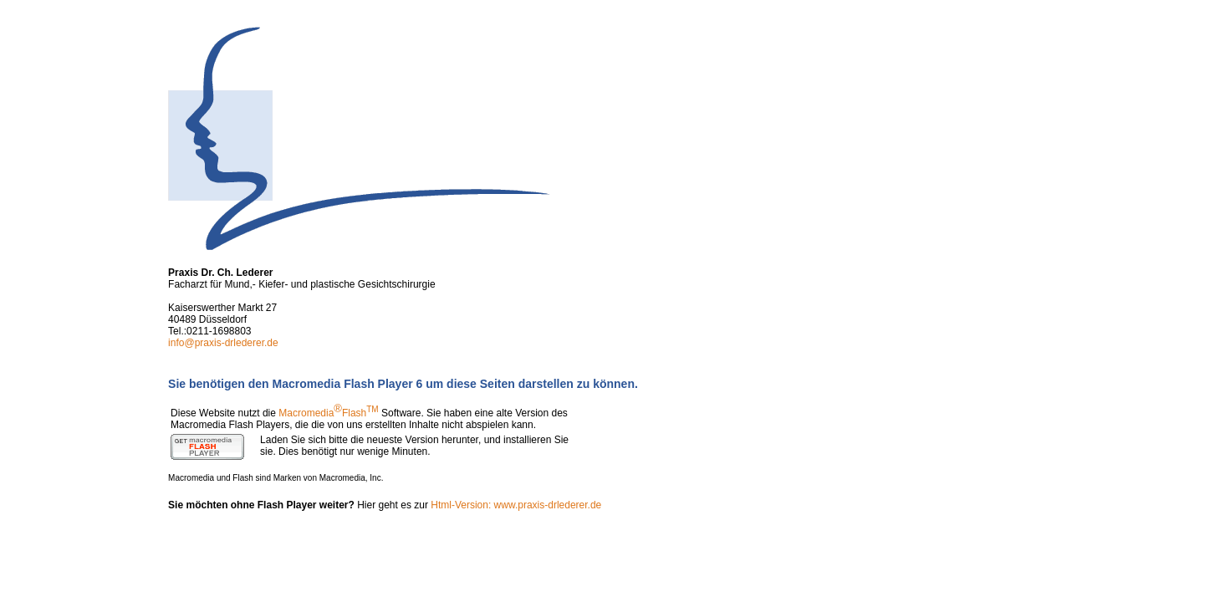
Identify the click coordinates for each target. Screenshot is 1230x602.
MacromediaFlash (328, 413)
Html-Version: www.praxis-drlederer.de (516, 505)
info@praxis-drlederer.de (223, 343)
